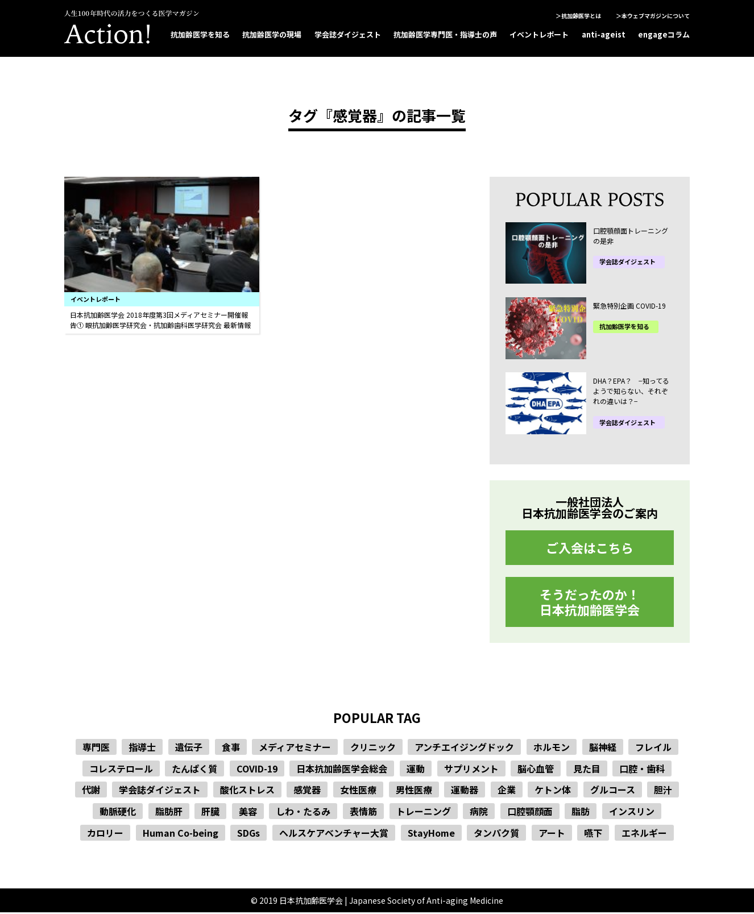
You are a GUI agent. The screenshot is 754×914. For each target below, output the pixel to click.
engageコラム (664, 34)
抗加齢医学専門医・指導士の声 (445, 34)
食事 (231, 748)
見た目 (586, 769)
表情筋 (363, 812)
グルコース (612, 791)
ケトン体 (553, 791)
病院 (479, 812)
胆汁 (663, 791)
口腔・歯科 (642, 769)
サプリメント (471, 769)
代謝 (91, 791)
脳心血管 (535, 769)
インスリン (631, 812)
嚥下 (593, 834)
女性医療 (358, 791)
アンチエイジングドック (464, 748)
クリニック (373, 748)
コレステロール (121, 769)
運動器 (464, 791)
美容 (248, 812)
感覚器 (307, 791)
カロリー (105, 834)
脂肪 (580, 812)
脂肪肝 (169, 812)
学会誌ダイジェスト (347, 34)
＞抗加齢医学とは (578, 15)
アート (551, 834)
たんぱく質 (194, 769)
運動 (416, 769)
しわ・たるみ (303, 812)
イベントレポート (539, 34)
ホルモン (551, 748)
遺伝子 (188, 748)
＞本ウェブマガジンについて (653, 15)
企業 (507, 791)
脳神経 (602, 748)
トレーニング (423, 812)
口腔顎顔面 (530, 812)
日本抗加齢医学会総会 (341, 769)
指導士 (142, 748)
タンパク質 (496, 834)
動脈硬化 (118, 812)
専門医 (96, 748)
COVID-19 (257, 769)
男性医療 (414, 791)
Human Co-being (180, 834)
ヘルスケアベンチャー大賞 (333, 834)
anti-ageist (603, 34)
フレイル (653, 748)
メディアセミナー (295, 748)
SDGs (248, 834)
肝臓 (210, 812)
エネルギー (644, 834)
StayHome (431, 834)
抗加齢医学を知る (200, 34)
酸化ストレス (247, 791)
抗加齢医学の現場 (271, 34)
